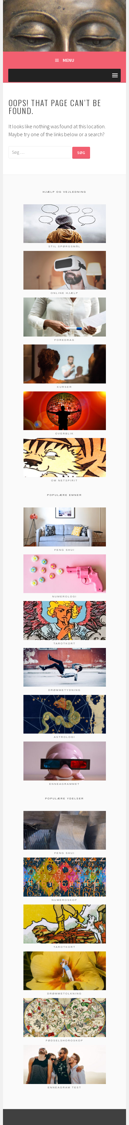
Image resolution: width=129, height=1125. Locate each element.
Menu (68, 60)
